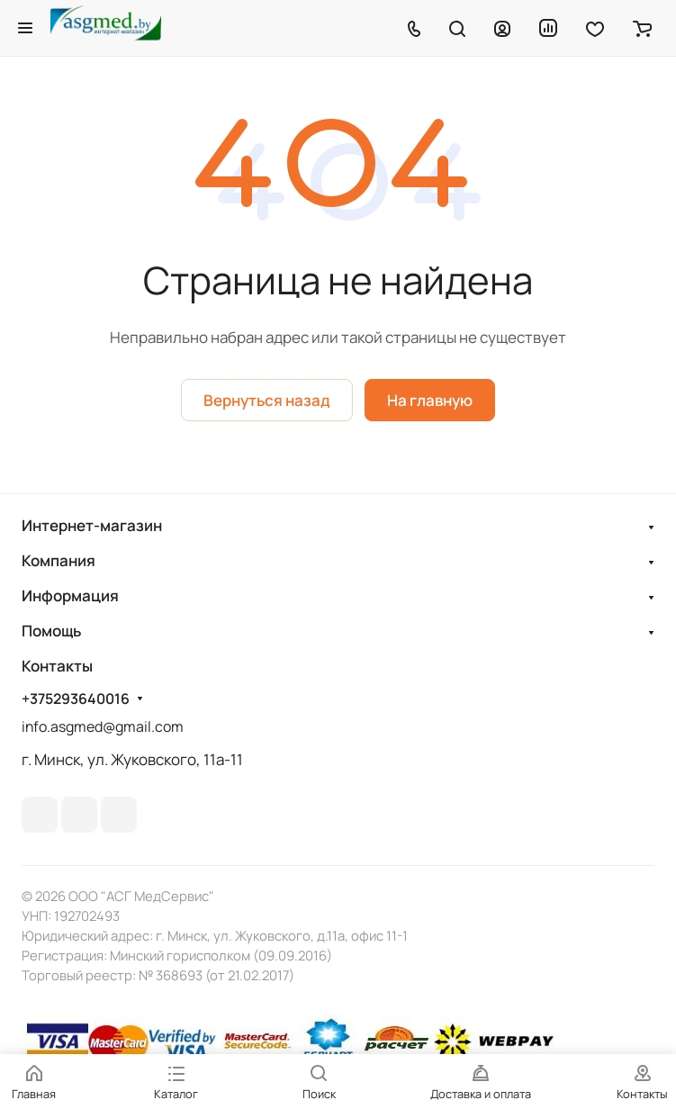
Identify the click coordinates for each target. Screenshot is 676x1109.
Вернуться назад (266, 400)
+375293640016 (76, 699)
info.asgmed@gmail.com (103, 726)
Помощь (51, 630)
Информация (70, 595)
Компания (58, 560)
